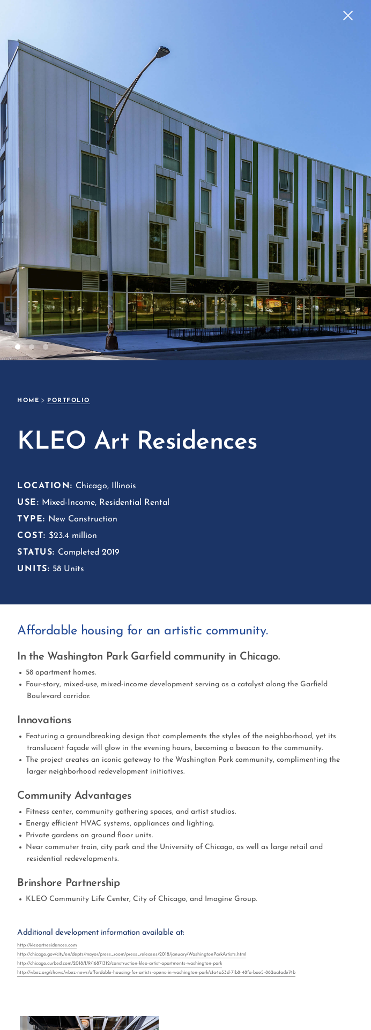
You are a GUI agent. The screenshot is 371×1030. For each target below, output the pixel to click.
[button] (349, 180)
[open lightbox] (21, 996)
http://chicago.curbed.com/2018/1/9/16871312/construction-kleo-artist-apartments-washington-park (119, 963)
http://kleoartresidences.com (47, 945)
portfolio (68, 401)
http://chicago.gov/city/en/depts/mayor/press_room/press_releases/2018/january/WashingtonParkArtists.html (131, 954)
